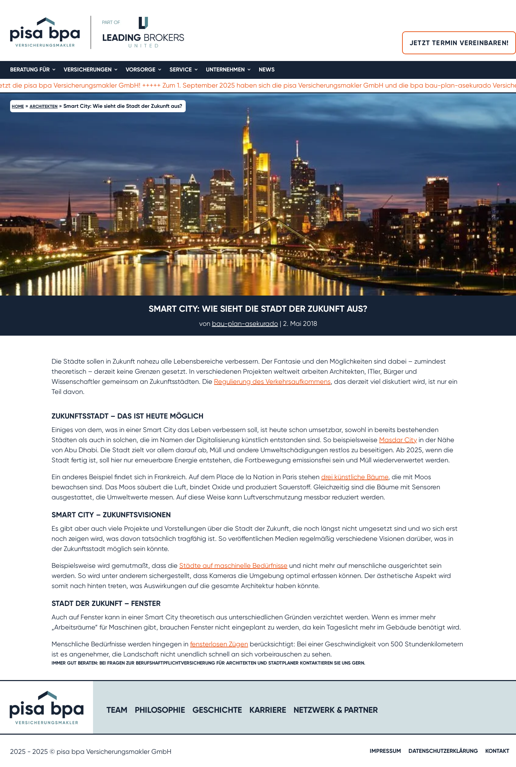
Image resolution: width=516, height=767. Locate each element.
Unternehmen (225, 70)
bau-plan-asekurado (245, 324)
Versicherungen (88, 70)
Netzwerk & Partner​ (336, 711)
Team (117, 711)
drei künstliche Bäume (354, 477)
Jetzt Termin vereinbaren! (459, 43)
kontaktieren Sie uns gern (332, 663)
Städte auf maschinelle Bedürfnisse (233, 566)
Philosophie (160, 711)
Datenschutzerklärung (443, 751)
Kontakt (497, 751)
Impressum (385, 751)
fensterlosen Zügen (219, 644)
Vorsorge (140, 70)
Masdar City (398, 440)
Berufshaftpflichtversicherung (176, 663)
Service (181, 70)
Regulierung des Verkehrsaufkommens (272, 382)
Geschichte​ (217, 711)
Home (18, 106)
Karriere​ (267, 711)
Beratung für (30, 70)
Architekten (44, 106)
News (267, 70)
